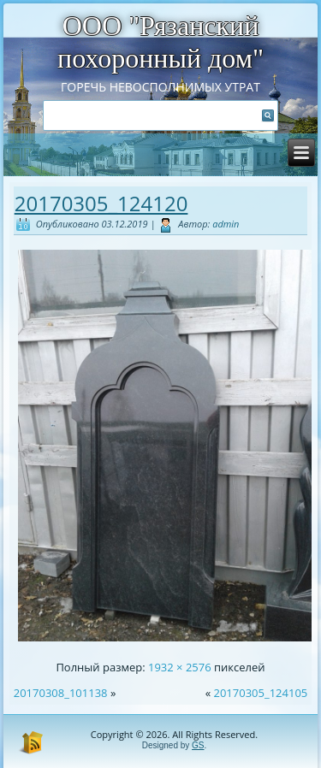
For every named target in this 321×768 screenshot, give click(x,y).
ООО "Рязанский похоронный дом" (160, 42)
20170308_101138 (61, 692)
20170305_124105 (260, 692)
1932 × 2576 (179, 667)
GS (198, 745)
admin (225, 223)
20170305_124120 (101, 203)
